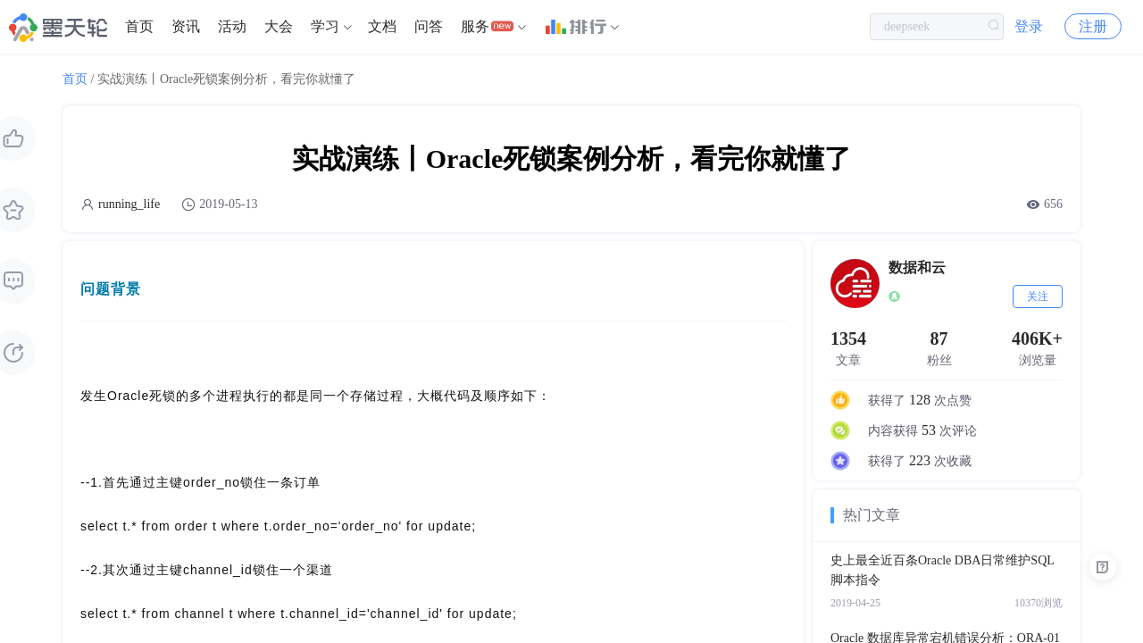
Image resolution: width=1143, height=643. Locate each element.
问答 (428, 26)
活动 (232, 26)
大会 (278, 26)
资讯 (185, 26)
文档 (382, 26)
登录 (1028, 26)
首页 (139, 26)
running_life (129, 204)
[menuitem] (139, 27)
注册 (1093, 26)
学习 (325, 26)
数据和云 (917, 267)
